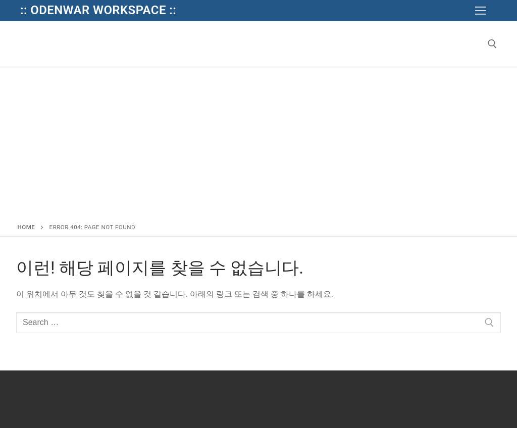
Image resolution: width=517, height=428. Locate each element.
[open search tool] (492, 43)
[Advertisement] (258, 142)
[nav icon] (480, 10)
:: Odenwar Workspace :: (98, 10)
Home (26, 227)
